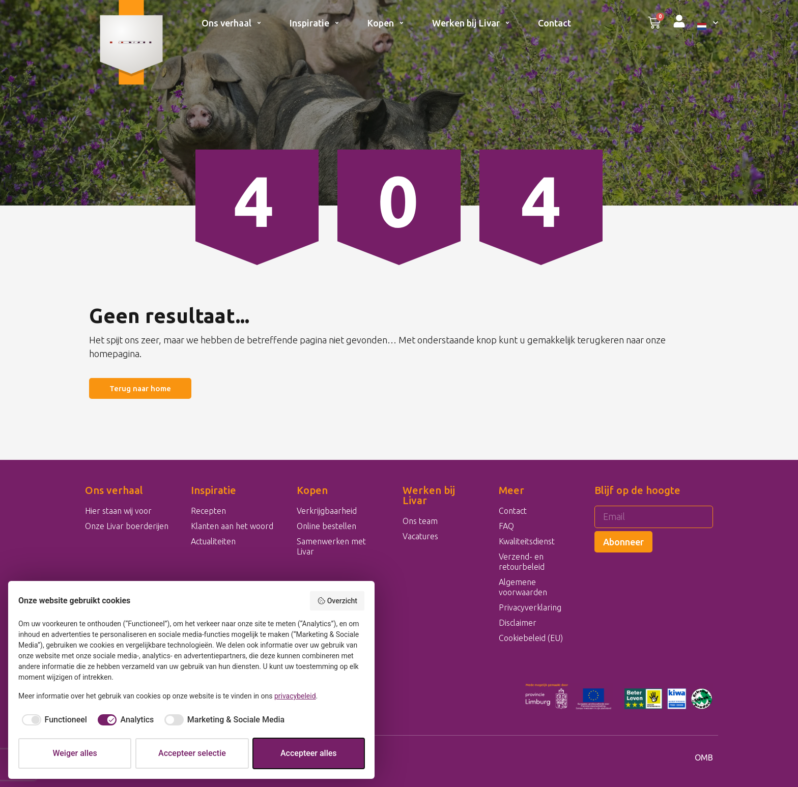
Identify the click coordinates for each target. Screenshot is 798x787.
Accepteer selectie (192, 753)
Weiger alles (74, 753)
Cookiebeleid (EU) (531, 638)
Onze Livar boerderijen (126, 526)
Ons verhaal (232, 23)
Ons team (420, 521)
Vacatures (420, 536)
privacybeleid (295, 696)
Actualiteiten (213, 541)
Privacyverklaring (530, 607)
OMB (704, 757)
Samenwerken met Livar (331, 546)
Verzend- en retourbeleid (522, 561)
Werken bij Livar (471, 23)
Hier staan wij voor (118, 510)
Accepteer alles (308, 753)
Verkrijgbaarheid (327, 510)
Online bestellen (326, 526)
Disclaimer (517, 622)
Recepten (208, 510)
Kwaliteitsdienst (527, 541)
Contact (554, 23)
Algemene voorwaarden (523, 587)
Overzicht (337, 600)
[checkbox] (52, 720)
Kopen (385, 23)
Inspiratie (314, 23)
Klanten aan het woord (232, 526)
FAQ (506, 526)
